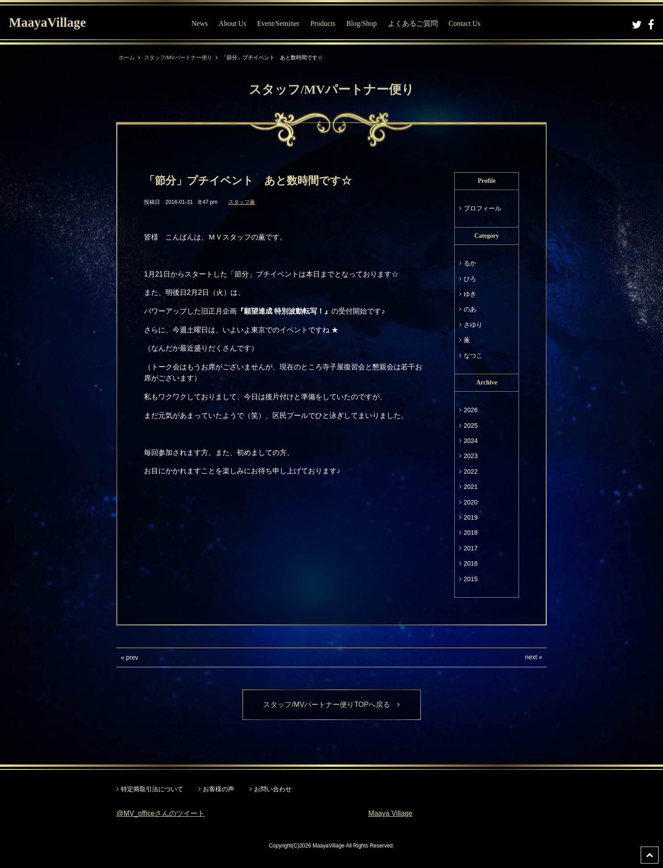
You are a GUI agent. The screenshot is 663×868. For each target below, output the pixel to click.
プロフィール (482, 208)
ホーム (127, 57)
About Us (233, 23)
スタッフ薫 (241, 202)
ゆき (470, 294)
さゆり (473, 324)
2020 (471, 502)
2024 (471, 440)
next (531, 657)
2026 (471, 409)
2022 (471, 471)
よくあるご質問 (413, 23)
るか (470, 263)
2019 (471, 517)
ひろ (470, 278)
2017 (471, 548)
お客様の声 (218, 789)
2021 (471, 486)
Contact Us (465, 23)
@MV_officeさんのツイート (160, 814)
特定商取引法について (152, 789)
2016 (471, 563)
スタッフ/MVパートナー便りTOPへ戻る (331, 704)
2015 (471, 579)
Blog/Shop (362, 23)
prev (132, 657)
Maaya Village (390, 814)
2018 (471, 532)
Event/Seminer (279, 23)
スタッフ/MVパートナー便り (178, 57)
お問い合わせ (273, 789)
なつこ (473, 355)
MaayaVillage (48, 22)
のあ (470, 309)
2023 (471, 455)
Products (323, 23)
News (200, 23)
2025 (471, 425)
